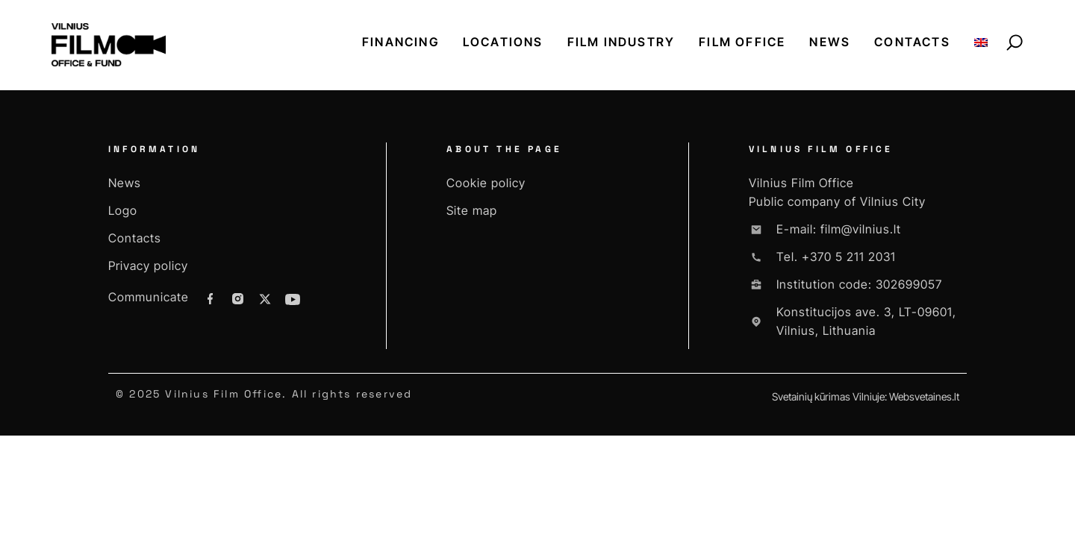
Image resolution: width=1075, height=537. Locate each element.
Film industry (621, 41)
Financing (400, 41)
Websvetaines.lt (924, 396)
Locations (503, 41)
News (829, 41)
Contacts (912, 41)
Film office (742, 41)
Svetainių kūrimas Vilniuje (828, 396)
